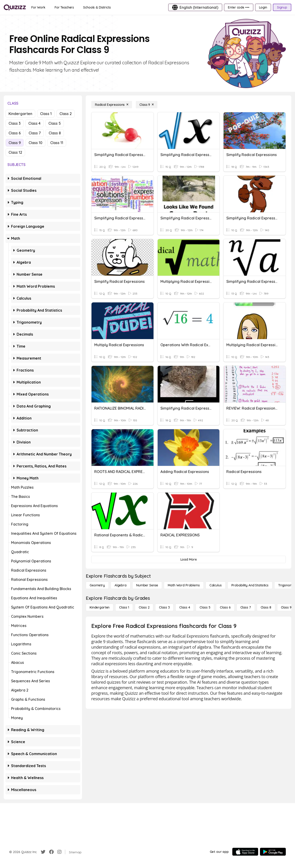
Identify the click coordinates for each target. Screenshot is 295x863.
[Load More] (188, 559)
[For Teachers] (64, 7)
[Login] (263, 7)
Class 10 (35, 142)
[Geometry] (97, 585)
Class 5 (54, 123)
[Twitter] (43, 852)
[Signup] (282, 7)
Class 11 (56, 142)
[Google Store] (273, 852)
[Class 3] (164, 607)
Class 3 (15, 123)
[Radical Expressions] (111, 104)
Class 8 (55, 133)
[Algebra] (120, 585)
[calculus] (216, 585)
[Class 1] (124, 607)
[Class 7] (245, 607)
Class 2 (65, 113)
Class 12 (15, 152)
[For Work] (38, 7)
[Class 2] (144, 607)
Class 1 (46, 113)
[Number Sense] (147, 585)
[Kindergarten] (99, 607)
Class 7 (35, 133)
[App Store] (245, 852)
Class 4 (34, 123)
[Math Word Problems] (184, 585)
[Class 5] (205, 607)
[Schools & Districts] (97, 7)
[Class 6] (225, 607)
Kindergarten (20, 113)
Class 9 (15, 142)
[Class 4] (184, 607)
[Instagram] (59, 852)
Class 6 (15, 133)
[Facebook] (51, 852)
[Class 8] (266, 607)
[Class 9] (146, 104)
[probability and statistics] (249, 585)
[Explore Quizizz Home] (15, 7)
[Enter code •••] (238, 7)
